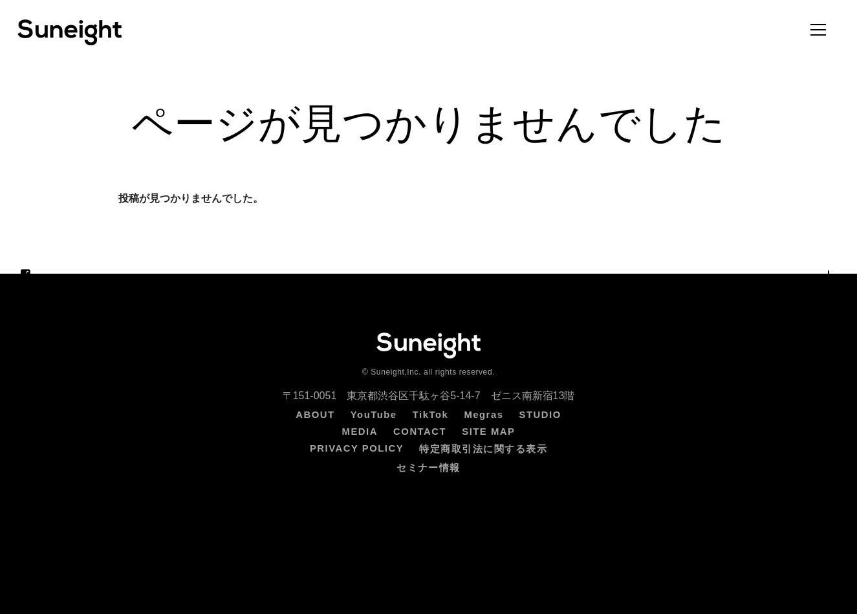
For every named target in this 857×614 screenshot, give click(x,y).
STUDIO (540, 415)
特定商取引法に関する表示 (483, 449)
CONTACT (419, 431)
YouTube (374, 415)
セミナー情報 (428, 468)
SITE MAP (488, 431)
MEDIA (360, 431)
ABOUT (315, 415)
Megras (483, 415)
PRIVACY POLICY (357, 448)
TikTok (431, 415)
